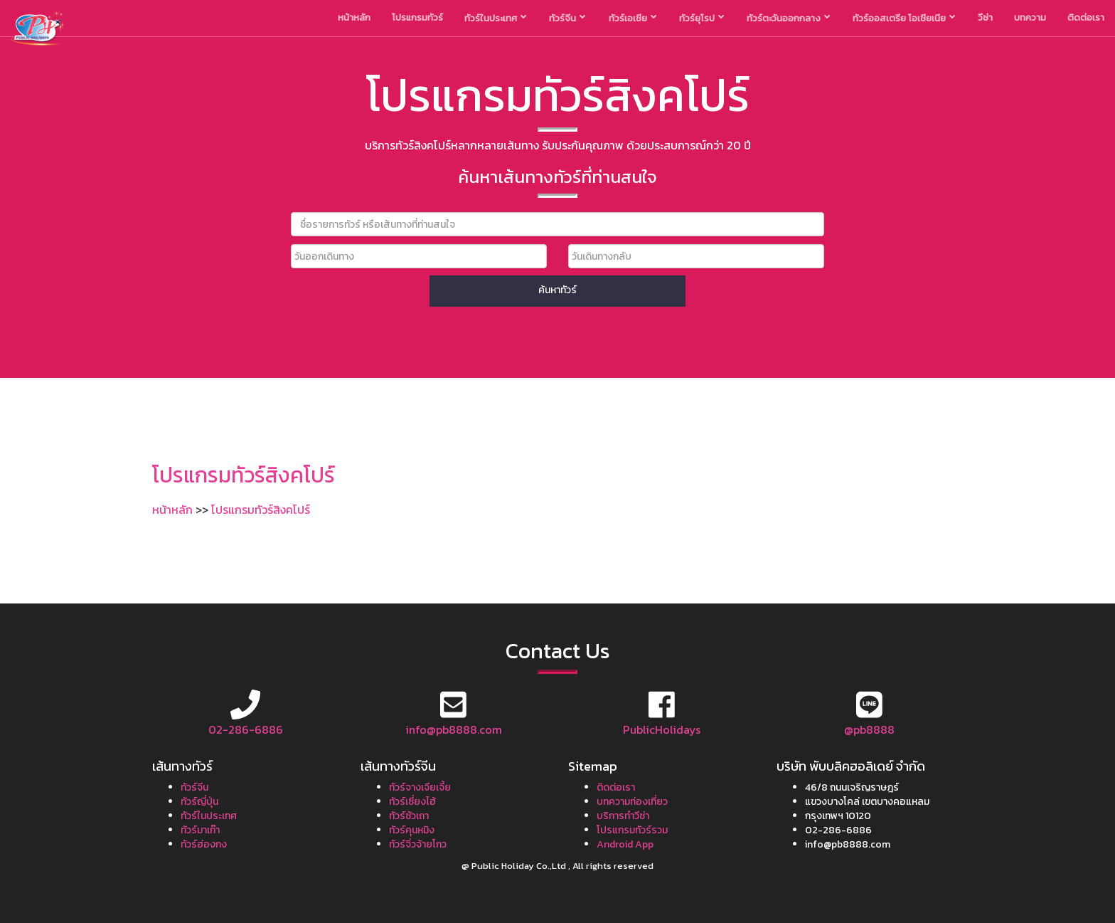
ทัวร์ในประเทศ (209, 815)
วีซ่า (985, 17)
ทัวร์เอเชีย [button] (632, 18)
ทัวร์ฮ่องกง (204, 844)
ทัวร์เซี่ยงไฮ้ (412, 801)
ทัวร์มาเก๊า (200, 830)
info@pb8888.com (453, 729)
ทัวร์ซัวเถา (409, 815)
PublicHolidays (661, 729)
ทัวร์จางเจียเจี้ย (420, 787)
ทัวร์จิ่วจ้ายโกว (418, 844)
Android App (625, 844)
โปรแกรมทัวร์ (417, 17)
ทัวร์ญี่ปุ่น (199, 801)
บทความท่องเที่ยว (632, 801)
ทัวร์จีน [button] (567, 18)
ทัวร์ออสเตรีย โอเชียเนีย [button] (904, 18)
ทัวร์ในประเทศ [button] (495, 18)
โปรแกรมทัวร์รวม (632, 830)
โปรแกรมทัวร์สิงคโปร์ (260, 509)
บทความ (1030, 17)
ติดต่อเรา (1085, 17)
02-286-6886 (245, 729)
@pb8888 (869, 729)
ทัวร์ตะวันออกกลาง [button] (788, 18)
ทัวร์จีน (194, 787)
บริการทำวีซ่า (623, 815)
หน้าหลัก (354, 17)
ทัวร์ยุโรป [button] (701, 18)
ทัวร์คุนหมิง (411, 830)
